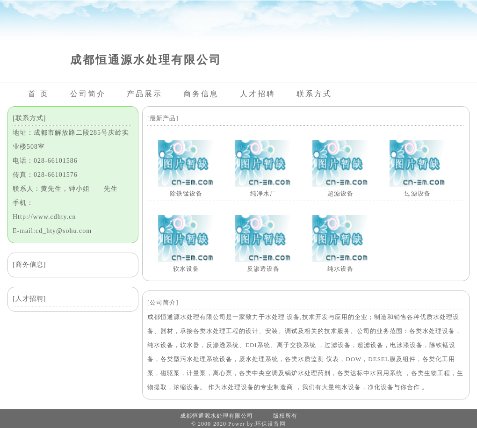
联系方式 (314, 94)
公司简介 (88, 94)
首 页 (38, 94)
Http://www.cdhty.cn (44, 216)
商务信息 (201, 94)
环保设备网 (270, 424)
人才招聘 (257, 94)
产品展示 (144, 94)
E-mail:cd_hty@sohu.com (52, 230)
